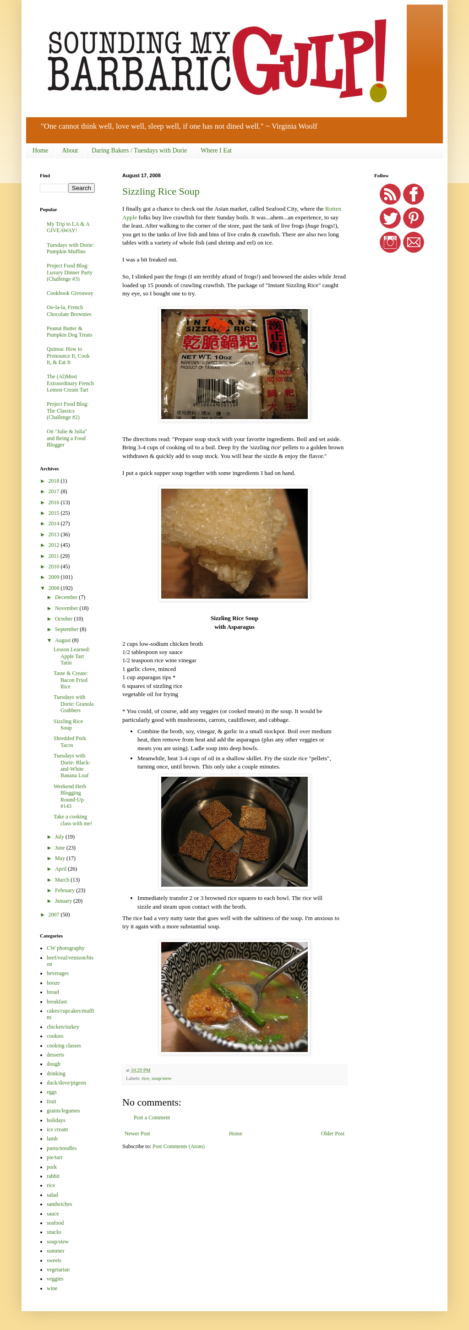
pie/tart (54, 1157)
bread (53, 992)
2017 (55, 491)
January (64, 901)
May (60, 858)
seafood (55, 1223)
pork (52, 1167)
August (63, 640)
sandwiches (59, 1204)
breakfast (57, 1001)
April (61, 869)
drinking (56, 1073)
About (70, 150)
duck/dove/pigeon (66, 1082)
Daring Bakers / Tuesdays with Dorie (139, 150)
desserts (55, 1055)
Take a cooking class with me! (73, 819)
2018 (55, 481)
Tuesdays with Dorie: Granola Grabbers (73, 704)
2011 (55, 556)
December (67, 597)
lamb (52, 1138)
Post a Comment (152, 1117)
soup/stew (161, 1078)
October (64, 619)
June (60, 848)
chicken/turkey (63, 1027)
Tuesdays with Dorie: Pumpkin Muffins (70, 248)
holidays (56, 1120)
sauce (53, 1213)
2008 (55, 588)
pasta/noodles (61, 1148)
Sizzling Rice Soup (161, 191)
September (67, 629)
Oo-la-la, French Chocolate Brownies (69, 310)
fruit (51, 1101)
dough (53, 1064)
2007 (55, 914)
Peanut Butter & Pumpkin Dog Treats (69, 331)
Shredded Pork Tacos (70, 741)
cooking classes (64, 1045)
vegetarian (58, 1269)
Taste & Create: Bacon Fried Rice (71, 680)
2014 (55, 523)
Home (40, 150)
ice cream (57, 1129)
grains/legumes (63, 1110)
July (60, 837)
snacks (54, 1232)
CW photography (66, 948)
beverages (58, 973)
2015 (55, 513)
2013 (55, 534)
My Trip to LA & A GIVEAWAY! (68, 227)
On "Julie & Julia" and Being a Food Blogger (67, 438)
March (63, 880)
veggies (55, 1278)
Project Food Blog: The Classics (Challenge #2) (67, 410)
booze (53, 983)
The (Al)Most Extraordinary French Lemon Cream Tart (70, 383)
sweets (54, 1260)
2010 (55, 566)
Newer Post (137, 1133)
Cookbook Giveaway (70, 293)
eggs (52, 1092)
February (65, 890)
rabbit (53, 1176)
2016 (55, 502)
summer (56, 1251)
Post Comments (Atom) (179, 1146)
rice (145, 1078)
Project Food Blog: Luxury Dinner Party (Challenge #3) (70, 272)
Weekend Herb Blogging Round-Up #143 (70, 796)
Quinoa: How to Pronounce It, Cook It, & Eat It (68, 355)
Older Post (332, 1133)
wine (52, 1288)
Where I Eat (216, 150)
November (67, 608)
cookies (55, 1036)
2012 (55, 545)
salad (52, 1195)
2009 (55, 577)
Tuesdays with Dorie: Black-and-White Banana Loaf (72, 765)
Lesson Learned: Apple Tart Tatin (72, 656)
